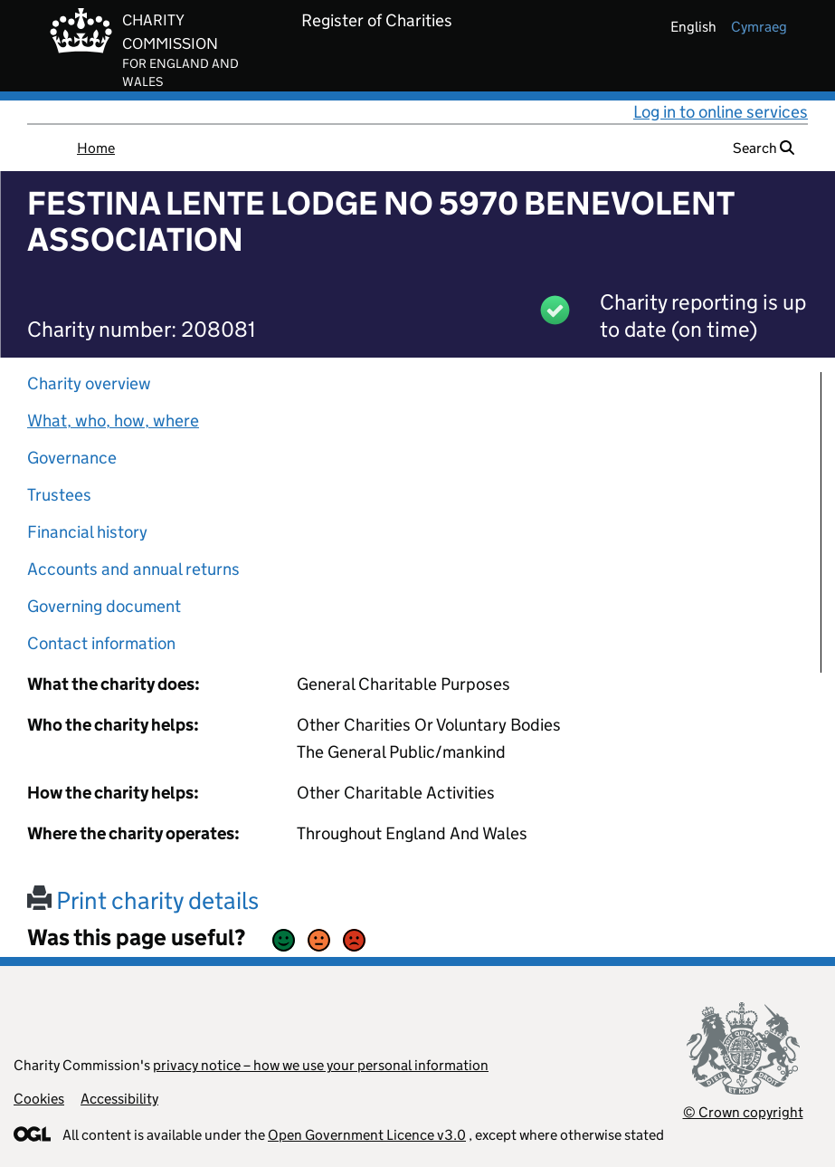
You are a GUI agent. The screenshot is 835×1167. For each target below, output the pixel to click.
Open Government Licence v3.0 (367, 1134)
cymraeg (759, 26)
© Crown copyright (743, 1112)
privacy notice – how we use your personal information (321, 1065)
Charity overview (89, 383)
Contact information (101, 643)
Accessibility (119, 1098)
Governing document (104, 606)
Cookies (39, 1098)
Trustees (59, 494)
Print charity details (143, 900)
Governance (72, 457)
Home (96, 148)
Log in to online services (720, 111)
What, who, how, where (113, 420)
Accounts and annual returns (133, 569)
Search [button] (763, 148)
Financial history (87, 531)
